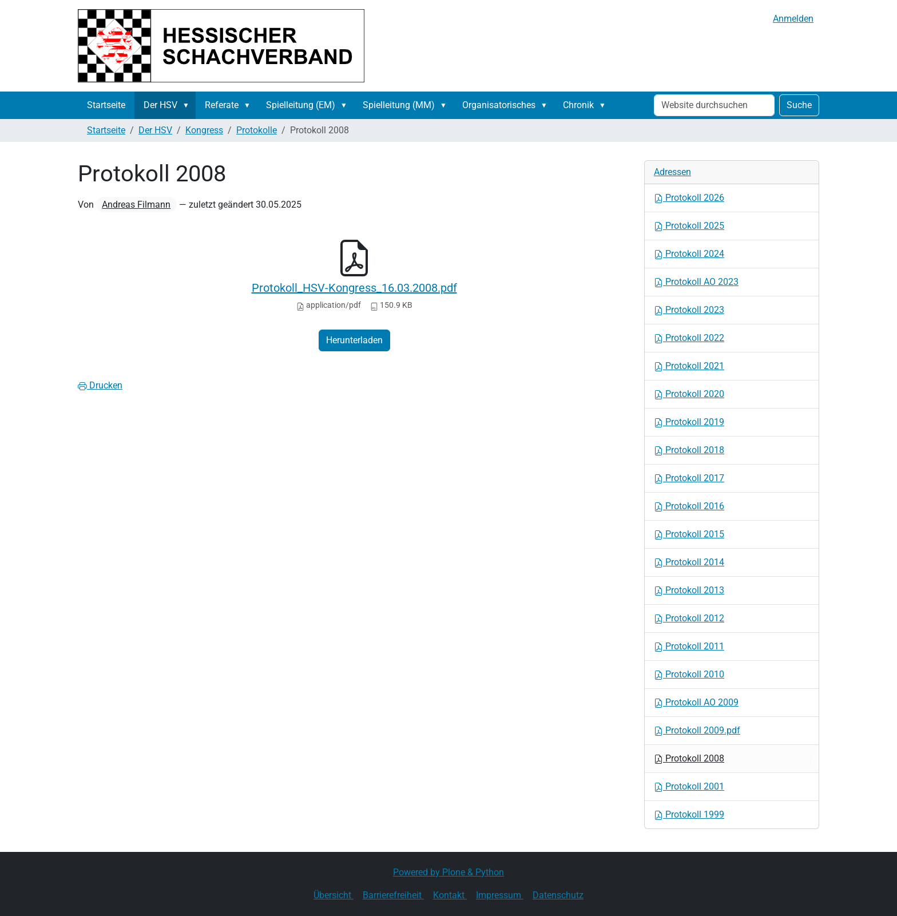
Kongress (204, 130)
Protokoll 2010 (689, 674)
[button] (188, 105)
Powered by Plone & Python (448, 872)
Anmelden (793, 18)
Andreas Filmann (136, 204)
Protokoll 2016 (689, 506)
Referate (222, 105)
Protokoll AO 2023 (696, 281)
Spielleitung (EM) (300, 105)
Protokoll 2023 (689, 309)
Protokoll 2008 (689, 758)
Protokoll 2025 (689, 225)
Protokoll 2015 (689, 534)
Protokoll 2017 (689, 478)
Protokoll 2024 (689, 253)
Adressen (672, 171)
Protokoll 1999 (689, 814)
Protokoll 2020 (689, 393)
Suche (799, 105)
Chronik (578, 105)
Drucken (100, 385)
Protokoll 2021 (689, 365)
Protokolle (256, 130)
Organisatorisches (498, 105)
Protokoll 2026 (689, 197)
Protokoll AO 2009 (696, 702)
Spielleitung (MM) (399, 105)
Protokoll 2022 (689, 337)
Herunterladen (354, 340)
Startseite (106, 105)
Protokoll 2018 (689, 450)
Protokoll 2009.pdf (697, 730)
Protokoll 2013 (689, 590)
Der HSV (160, 105)
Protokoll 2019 (689, 422)
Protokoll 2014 (689, 562)
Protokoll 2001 (689, 786)
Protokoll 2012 (689, 618)
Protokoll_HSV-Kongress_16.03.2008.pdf (354, 288)
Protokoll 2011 (689, 646)
